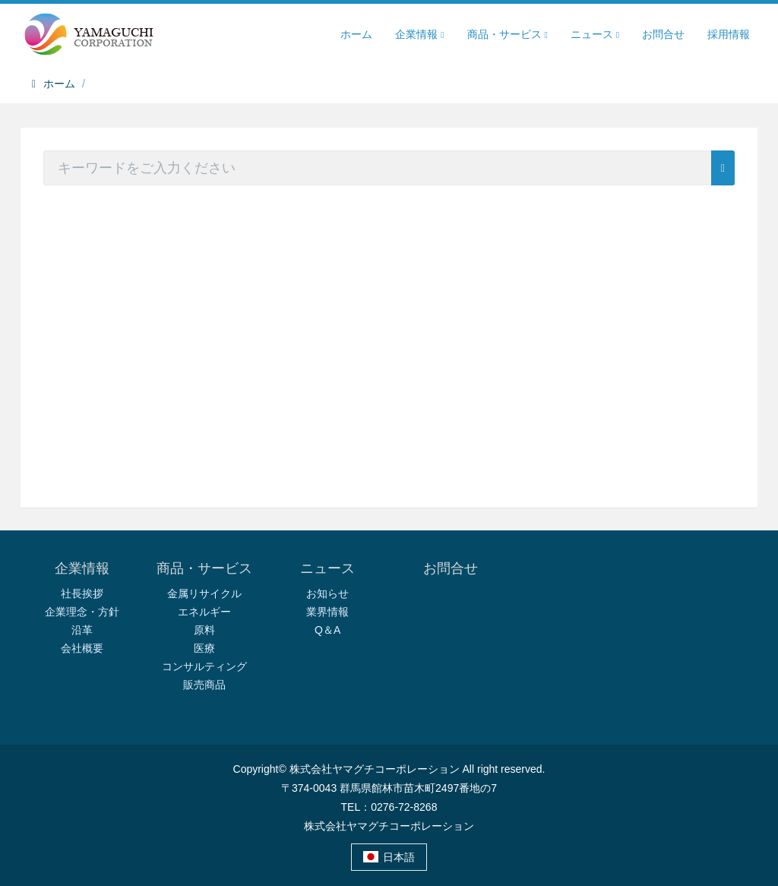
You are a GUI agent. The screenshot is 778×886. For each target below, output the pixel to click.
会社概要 (82, 648)
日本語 (389, 857)
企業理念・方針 (82, 612)
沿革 (82, 630)
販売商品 (204, 685)
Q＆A (327, 630)
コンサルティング (204, 666)
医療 (204, 648)
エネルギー (204, 612)
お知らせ (327, 593)
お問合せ (663, 34)
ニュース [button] (595, 35)
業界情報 (327, 612)
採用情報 (728, 34)
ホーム (356, 34)
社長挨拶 (82, 593)
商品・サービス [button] (507, 35)
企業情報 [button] (419, 35)
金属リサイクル (204, 593)
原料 (204, 630)
